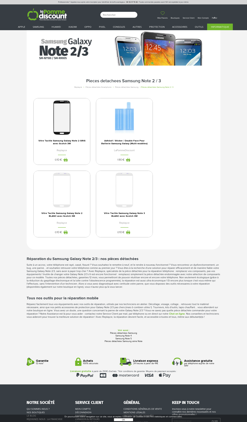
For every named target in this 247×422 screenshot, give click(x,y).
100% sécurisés (98, 297)
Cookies (128, 354)
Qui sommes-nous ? (38, 344)
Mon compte (83, 344)
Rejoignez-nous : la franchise (44, 354)
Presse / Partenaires (135, 357)
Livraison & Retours (87, 354)
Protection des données (138, 351)
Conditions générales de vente (142, 344)
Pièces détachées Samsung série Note (123, 277)
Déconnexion (83, 347)
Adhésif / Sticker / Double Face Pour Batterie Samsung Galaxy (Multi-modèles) (100, 145)
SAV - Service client (86, 357)
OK (123, 420)
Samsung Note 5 (123, 274)
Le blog (31, 351)
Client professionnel (88, 361)
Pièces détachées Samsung (126, 87)
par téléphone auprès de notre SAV (195, 298)
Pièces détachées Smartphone (99, 87)
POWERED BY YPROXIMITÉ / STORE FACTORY (123, 410)
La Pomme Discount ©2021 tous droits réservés (123, 405)
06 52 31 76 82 (132, 2)
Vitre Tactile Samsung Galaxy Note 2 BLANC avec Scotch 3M (147, 144)
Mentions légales (134, 347)
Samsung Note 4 (123, 271)
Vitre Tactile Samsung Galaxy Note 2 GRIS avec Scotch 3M (53, 144)
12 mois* (50, 297)
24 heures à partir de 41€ (146, 297)
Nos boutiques (36, 347)
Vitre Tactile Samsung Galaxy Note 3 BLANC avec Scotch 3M (193, 144)
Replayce (78, 87)
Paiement (80, 351)
